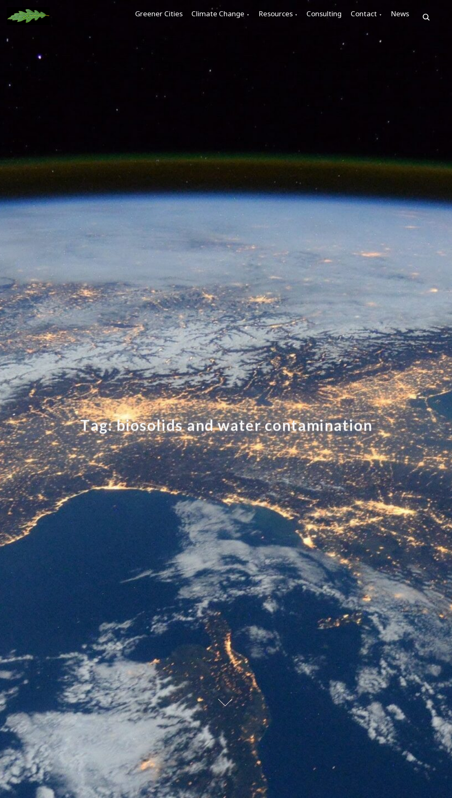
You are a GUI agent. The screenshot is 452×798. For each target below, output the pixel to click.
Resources (295, 17)
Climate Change (229, 17)
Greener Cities (162, 17)
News (148, 46)
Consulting (351, 17)
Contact (398, 17)
